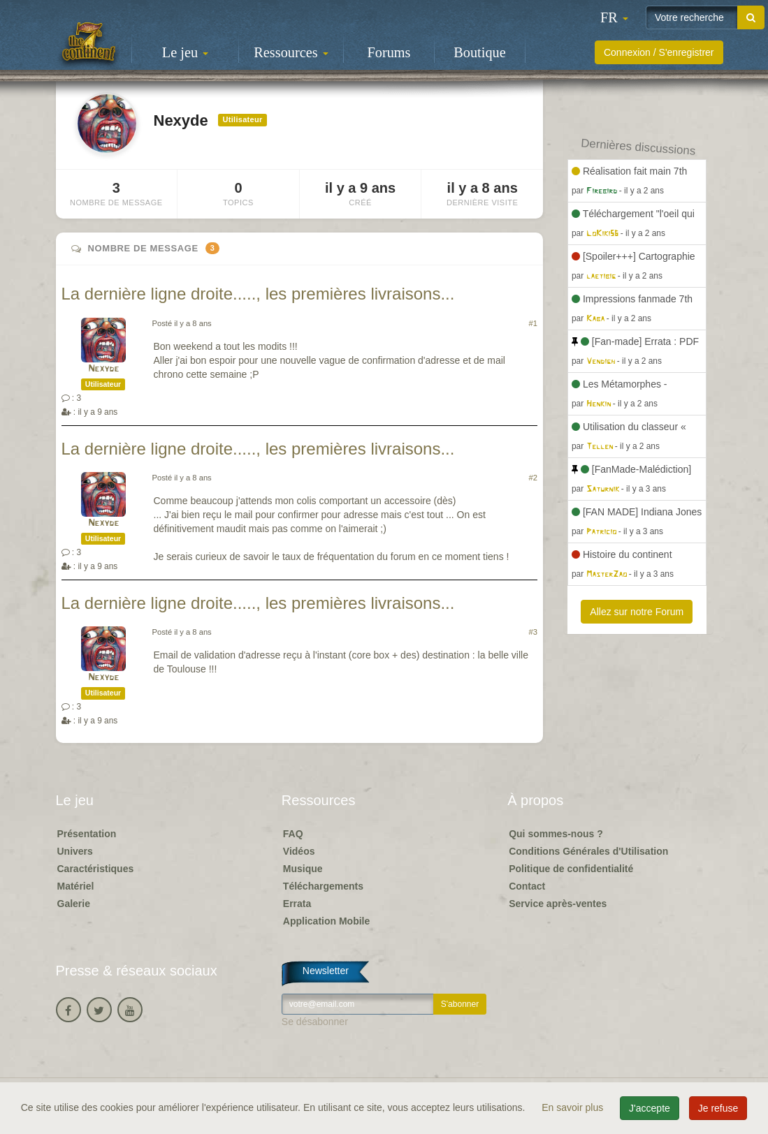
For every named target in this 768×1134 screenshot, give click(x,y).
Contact (527, 886)
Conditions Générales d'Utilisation (588, 851)
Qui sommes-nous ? (556, 833)
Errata (297, 903)
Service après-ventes (558, 903)
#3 (533, 632)
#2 (533, 477)
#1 (533, 323)
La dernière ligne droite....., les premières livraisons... (258, 293)
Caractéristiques (95, 868)
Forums (389, 52)
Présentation (87, 833)
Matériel (75, 886)
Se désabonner (315, 1021)
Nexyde (103, 369)
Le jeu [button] (185, 52)
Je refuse (718, 1108)
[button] (614, 17)
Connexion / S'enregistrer (659, 52)
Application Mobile (326, 921)
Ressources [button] (291, 52)
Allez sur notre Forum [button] (636, 611)
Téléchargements (323, 886)
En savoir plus (574, 1107)
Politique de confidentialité (571, 868)
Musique (303, 868)
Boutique (479, 52)
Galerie (73, 903)
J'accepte (649, 1108)
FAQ (293, 833)
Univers (75, 851)
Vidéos (299, 851)
